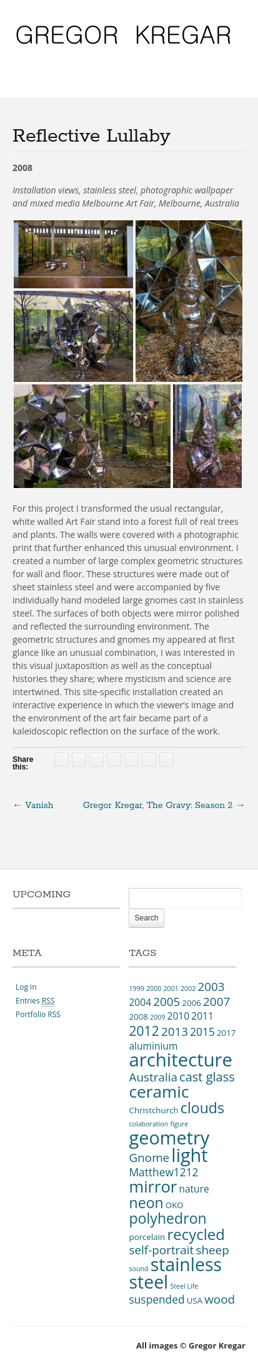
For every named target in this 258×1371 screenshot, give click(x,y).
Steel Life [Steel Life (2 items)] (184, 1286)
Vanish (32, 805)
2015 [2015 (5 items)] (202, 1031)
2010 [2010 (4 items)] (178, 1016)
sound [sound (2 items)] (138, 1268)
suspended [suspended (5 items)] (156, 1299)
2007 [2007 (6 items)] (216, 1001)
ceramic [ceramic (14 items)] (159, 1091)
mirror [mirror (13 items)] (153, 1186)
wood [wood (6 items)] (219, 1299)
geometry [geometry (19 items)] (169, 1137)
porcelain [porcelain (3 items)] (147, 1236)
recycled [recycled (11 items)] (196, 1234)
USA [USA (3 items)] (194, 1300)
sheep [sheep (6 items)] (212, 1250)
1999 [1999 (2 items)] (136, 988)
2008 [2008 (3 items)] (138, 1016)
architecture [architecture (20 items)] (180, 1059)
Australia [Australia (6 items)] (153, 1077)
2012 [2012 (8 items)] (144, 1031)
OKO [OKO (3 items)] (175, 1205)
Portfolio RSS (38, 1014)
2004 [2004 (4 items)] (140, 1002)
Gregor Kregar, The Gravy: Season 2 (164, 805)
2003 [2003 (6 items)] (210, 986)
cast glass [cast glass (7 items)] (207, 1076)
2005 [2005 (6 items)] (166, 1001)
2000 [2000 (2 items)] (153, 988)
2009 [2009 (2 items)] (157, 1017)
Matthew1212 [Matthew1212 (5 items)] (163, 1171)
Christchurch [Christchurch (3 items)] (153, 1110)
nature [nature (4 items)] (194, 1189)
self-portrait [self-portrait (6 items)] (161, 1250)
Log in (26, 987)
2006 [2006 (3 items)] (191, 1002)
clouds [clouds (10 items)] (202, 1108)
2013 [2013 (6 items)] (174, 1031)
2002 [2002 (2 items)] (188, 988)
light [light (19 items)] (189, 1155)
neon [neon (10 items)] (146, 1202)
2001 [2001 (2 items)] (170, 988)
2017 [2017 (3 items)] (226, 1032)
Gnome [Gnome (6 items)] (149, 1157)
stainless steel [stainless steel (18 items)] (175, 1273)
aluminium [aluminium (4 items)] (153, 1046)
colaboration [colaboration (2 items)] (148, 1124)
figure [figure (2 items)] (179, 1124)
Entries (35, 1000)
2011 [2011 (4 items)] (202, 1016)
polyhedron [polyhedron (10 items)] (167, 1218)
